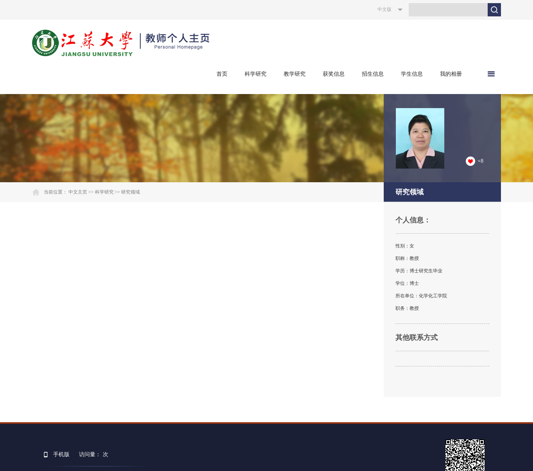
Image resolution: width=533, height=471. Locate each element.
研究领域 (130, 192)
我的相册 (451, 74)
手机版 (61, 454)
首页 (221, 74)
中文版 (384, 9)
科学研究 (255, 74)
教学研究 (295, 74)
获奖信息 (334, 74)
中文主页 (77, 192)
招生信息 (373, 74)
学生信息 (412, 74)
